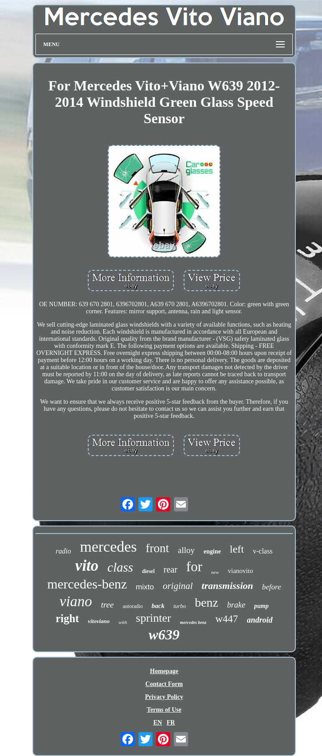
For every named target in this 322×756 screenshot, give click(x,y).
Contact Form (164, 684)
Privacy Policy (164, 697)
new (215, 572)
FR (171, 722)
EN (157, 722)
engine (212, 551)
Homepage (164, 671)
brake (236, 604)
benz (206, 602)
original (178, 586)
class (120, 567)
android (260, 620)
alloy (186, 550)
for (194, 566)
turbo (179, 606)
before (271, 587)
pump (261, 606)
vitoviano (99, 621)
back (158, 605)
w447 (226, 618)
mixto (145, 587)
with (122, 622)
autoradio (132, 606)
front (157, 548)
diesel (148, 571)
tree (107, 604)
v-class (262, 551)
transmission (227, 585)
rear (170, 569)
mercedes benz (193, 622)
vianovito (240, 570)
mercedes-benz (87, 584)
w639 (164, 635)
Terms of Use (164, 709)
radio (63, 551)
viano (75, 601)
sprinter (153, 618)
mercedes (108, 546)
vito (86, 565)
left (237, 549)
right (67, 618)
